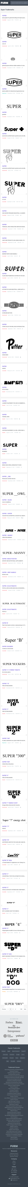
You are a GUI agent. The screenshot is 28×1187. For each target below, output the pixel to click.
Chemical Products (14, 1071)
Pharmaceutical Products (14, 1121)
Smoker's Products (14, 1128)
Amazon (3, 1051)
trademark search (11, 1148)
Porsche (11, 1058)
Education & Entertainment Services (14, 1082)
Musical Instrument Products (14, 1112)
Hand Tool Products (14, 1091)
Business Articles (14, 1156)
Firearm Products (14, 1087)
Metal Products (14, 1110)
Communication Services (14, 1074)
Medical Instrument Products (14, 1109)
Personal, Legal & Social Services (14, 1120)
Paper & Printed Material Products (14, 1118)
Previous (4, 1009)
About (14, 1161)
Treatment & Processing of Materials (14, 1134)
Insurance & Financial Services (14, 1094)
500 (21, 1009)
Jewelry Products (14, 1096)
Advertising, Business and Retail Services (14, 1069)
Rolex (17, 1058)
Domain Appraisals (14, 1155)
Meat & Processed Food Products (14, 1106)
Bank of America (15, 1051)
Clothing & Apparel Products (14, 1072)
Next (25, 1009)
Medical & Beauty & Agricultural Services (14, 1107)
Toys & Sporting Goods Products (14, 1131)
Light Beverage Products (14, 1101)
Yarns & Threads (14, 1139)
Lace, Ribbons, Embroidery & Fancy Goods (14, 1098)
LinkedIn (14, 1172)
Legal (14, 1164)
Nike (8, 1061)
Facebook (12, 1054)
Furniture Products (14, 1090)
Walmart (19, 1061)
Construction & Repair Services (14, 1079)
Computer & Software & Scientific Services (14, 1077)
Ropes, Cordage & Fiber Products (14, 1124)
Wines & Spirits (14, 1137)
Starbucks (22, 1058)
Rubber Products (14, 1126)
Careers (14, 1162)
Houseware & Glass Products (14, 1093)
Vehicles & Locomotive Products (14, 1136)
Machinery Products (14, 1104)
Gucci (23, 1054)
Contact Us (14, 1180)
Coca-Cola (5, 1054)
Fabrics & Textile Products (14, 1085)
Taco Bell (13, 1061)
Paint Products (14, 1117)
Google (17, 1054)
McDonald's (5, 1058)
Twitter (14, 1169)
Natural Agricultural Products (14, 1113)
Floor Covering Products (14, 1088)
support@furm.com (14, 1178)
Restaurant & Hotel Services (14, 1123)
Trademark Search (14, 1153)
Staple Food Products (14, 1129)
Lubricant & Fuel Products (14, 1102)
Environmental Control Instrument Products (14, 1083)
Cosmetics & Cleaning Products (14, 1080)
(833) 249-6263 (14, 1177)
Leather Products (14, 1099)
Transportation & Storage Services (14, 1132)
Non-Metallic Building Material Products (14, 1115)
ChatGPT (23, 1051)
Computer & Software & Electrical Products (14, 1076)
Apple (9, 1051)
